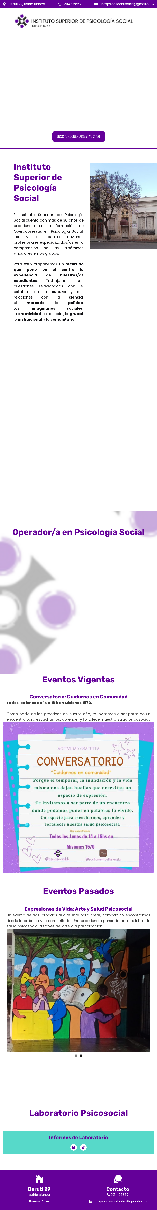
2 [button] (81, 1055)
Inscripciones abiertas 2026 (78, 136)
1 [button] (76, 1055)
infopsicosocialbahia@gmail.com (127, 4)
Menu (151, 3)
